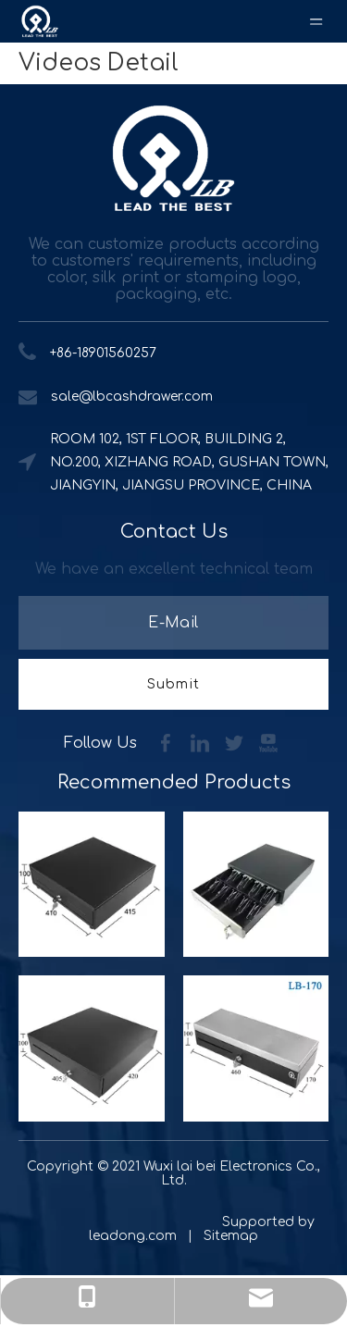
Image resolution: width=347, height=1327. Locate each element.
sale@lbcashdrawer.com (132, 396)
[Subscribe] (173, 684)
